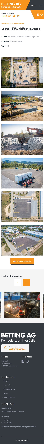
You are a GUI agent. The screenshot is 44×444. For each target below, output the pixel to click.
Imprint (6, 393)
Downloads (7, 385)
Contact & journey (9, 389)
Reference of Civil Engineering (12, 24)
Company (7, 380)
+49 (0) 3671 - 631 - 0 (17, 349)
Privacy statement (9, 397)
